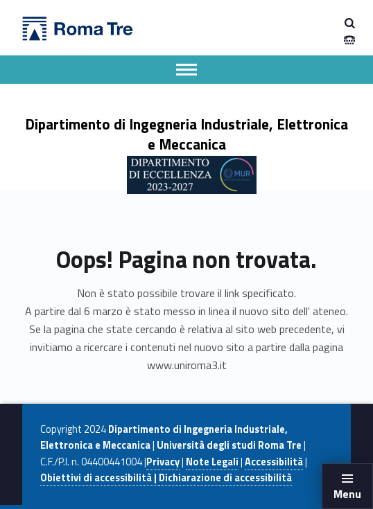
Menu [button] (347, 493)
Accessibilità (274, 462)
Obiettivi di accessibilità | (99, 477)
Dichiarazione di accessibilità (225, 477)
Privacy (163, 462)
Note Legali (212, 462)
